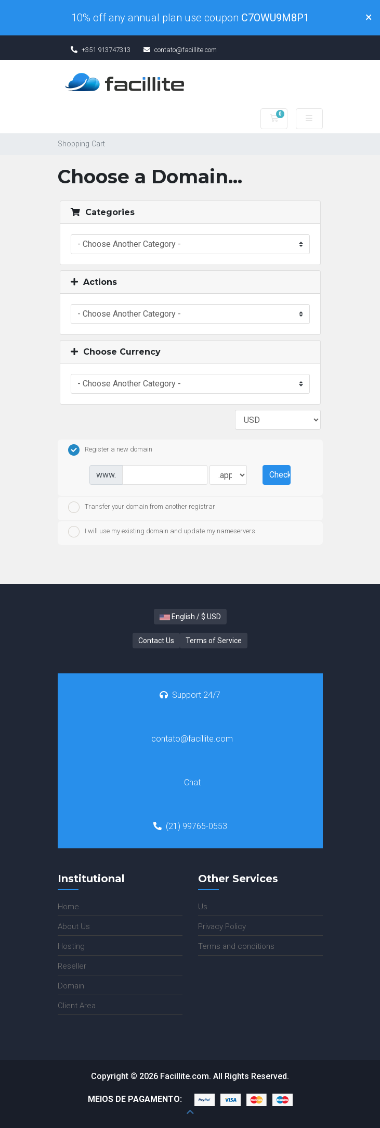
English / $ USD (190, 616)
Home (68, 906)
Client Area (77, 1005)
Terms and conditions (236, 946)
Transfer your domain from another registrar (141, 507)
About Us (74, 926)
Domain (71, 986)
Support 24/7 (190, 695)
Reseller (72, 966)
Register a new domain (110, 450)
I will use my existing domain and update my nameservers (161, 531)
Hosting (71, 946)
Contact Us (156, 640)
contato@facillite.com (192, 739)
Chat (192, 782)
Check (279, 475)
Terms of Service (214, 640)
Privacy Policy (222, 926)
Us (202, 906)
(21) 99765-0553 (190, 826)
